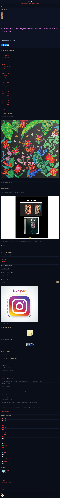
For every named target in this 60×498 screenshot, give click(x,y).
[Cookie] (2, 495)
